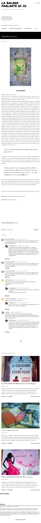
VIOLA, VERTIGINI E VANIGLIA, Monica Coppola (17, 477)
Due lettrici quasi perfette (10, 298)
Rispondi (7, 259)
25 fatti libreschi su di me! (9, 430)
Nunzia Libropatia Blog (10, 239)
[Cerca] (36, 2)
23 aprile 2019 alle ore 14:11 (22, 298)
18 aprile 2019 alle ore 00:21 (20, 280)
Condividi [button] (36, 229)
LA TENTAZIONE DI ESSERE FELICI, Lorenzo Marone (18, 383)
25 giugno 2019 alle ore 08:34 (24, 320)
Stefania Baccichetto (9, 280)
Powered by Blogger (20, 519)
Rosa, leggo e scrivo (13, 245)
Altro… (36, 28)
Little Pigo (7, 312)
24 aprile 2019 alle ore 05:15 (23, 302)
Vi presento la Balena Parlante (15, 28)
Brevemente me (28, 28)
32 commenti (10, 396)
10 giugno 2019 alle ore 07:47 (16, 312)
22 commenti (10, 443)
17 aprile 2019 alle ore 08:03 (21, 239)
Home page (3, 28)
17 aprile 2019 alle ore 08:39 (23, 245)
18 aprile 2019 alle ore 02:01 (23, 288)
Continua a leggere (35, 396)
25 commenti (10, 490)
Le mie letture (9, 229)
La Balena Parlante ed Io (13, 4)
